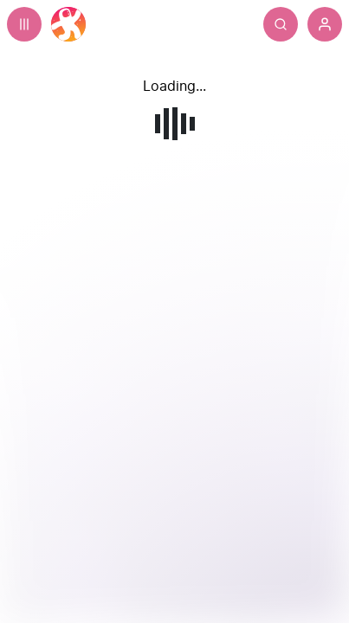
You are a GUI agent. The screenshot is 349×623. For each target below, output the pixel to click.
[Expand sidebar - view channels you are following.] (24, 24)
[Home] (68, 24)
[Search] (280, 24)
